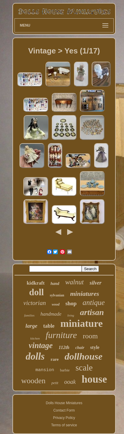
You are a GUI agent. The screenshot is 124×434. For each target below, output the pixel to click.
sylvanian (57, 295)
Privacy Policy (64, 418)
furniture (61, 335)
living (70, 315)
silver (96, 283)
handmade (51, 314)
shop (71, 303)
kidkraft (35, 283)
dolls (35, 356)
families (29, 315)
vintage (41, 345)
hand (55, 283)
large (31, 326)
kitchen (35, 338)
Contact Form (64, 410)
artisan (92, 312)
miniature (81, 323)
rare (55, 359)
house (94, 379)
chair (79, 347)
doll (36, 292)
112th (64, 347)
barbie (65, 370)
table (48, 326)
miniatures (84, 293)
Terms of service (64, 425)
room (90, 336)
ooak (70, 381)
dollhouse (83, 356)
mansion (45, 370)
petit (54, 383)
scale (84, 367)
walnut (74, 282)
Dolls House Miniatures (64, 403)
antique (94, 302)
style (94, 347)
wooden (33, 380)
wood (55, 304)
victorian (34, 302)
